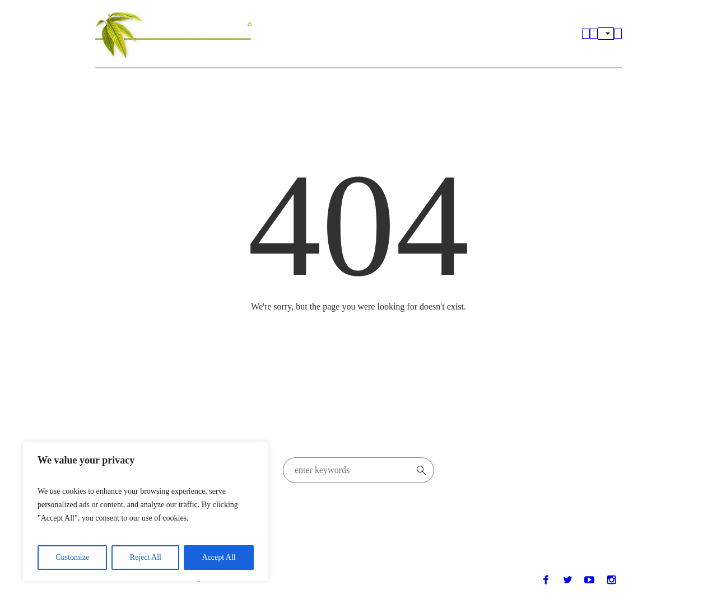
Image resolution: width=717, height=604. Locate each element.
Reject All (145, 557)
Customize (72, 557)
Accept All (218, 557)
